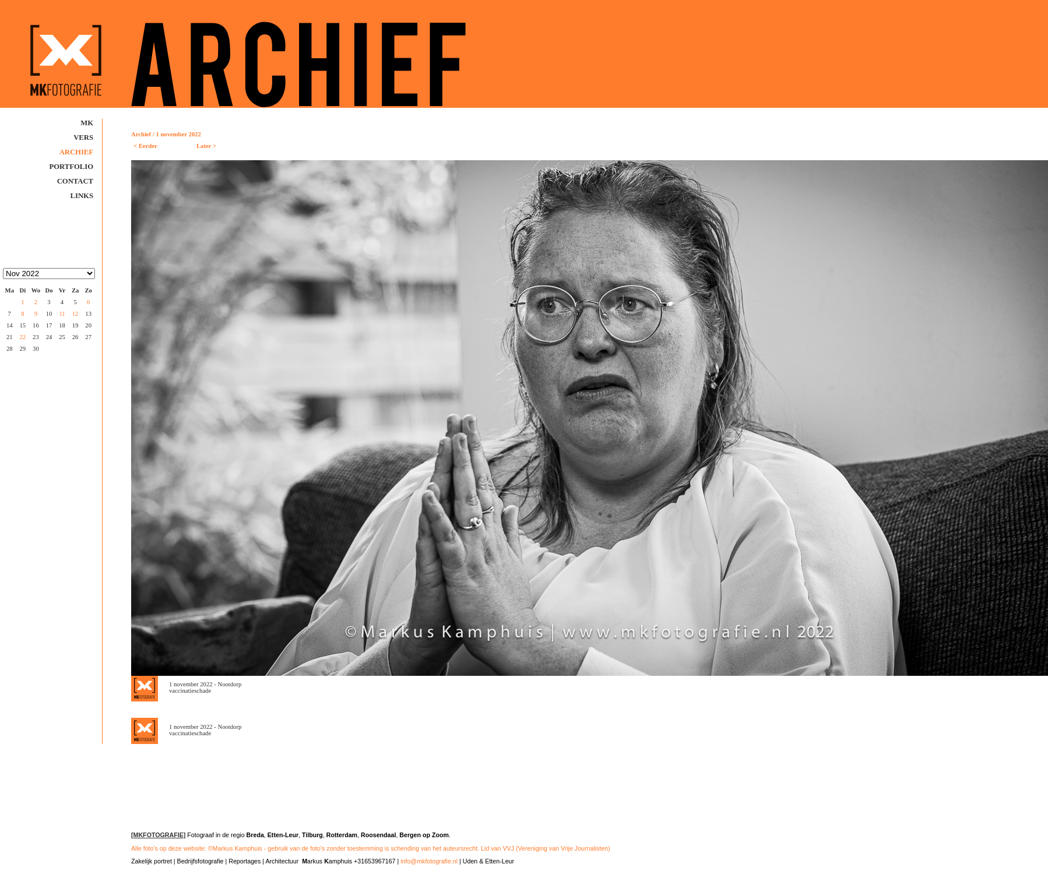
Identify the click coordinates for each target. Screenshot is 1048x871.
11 (62, 314)
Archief (76, 152)
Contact (75, 181)
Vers (83, 137)
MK (86, 123)
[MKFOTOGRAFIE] (158, 834)
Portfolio (72, 167)
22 (22, 337)
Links (82, 196)
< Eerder (145, 146)
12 (75, 314)
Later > (206, 146)
